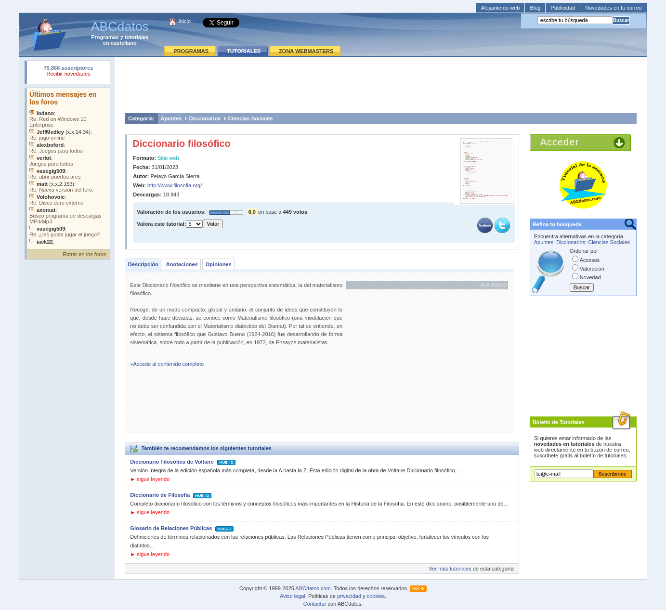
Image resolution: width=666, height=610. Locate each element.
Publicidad (562, 8)
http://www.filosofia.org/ (174, 185)
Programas (104, 37)
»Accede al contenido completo (167, 364)
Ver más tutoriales (450, 568)
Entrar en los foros (84, 254)
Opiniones (219, 264)
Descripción (143, 264)
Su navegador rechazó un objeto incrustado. (68, 72)
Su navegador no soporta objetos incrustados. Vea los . (68, 166)
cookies (376, 596)
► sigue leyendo (150, 479)
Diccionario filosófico (181, 143)
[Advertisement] (381, 84)
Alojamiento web (500, 8)
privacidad (349, 596)
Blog (535, 8)
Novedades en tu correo (613, 8)
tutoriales (137, 37)
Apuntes (171, 118)
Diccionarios (205, 118)
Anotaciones (182, 264)
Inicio (184, 21)
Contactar (314, 604)
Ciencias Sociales (250, 118)
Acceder (559, 142)
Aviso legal (292, 596)
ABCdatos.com (312, 588)
